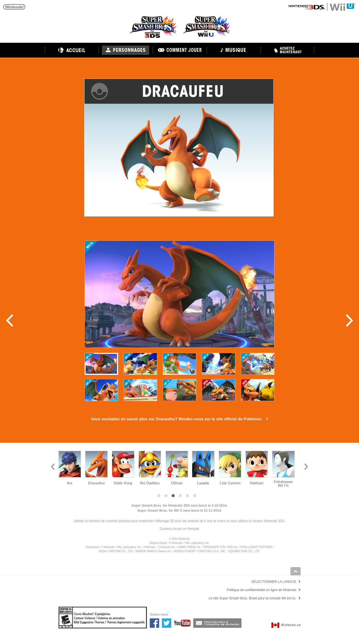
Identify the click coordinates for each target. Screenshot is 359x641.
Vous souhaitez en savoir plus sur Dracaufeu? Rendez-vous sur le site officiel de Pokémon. (176, 419)
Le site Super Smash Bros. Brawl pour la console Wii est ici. (252, 598)
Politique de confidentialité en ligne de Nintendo (261, 590)
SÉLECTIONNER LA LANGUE (273, 582)
